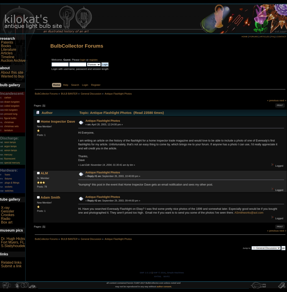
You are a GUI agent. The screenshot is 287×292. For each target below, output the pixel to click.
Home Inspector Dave (58, 121)
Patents (7, 42)
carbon (7, 97)
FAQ (273, 36)
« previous (273, 100)
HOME (244, 36)
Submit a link (11, 266)
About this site (12, 72)
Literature (8, 49)
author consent (164, 286)
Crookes (7, 215)
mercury (8, 154)
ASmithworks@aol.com (249, 212)
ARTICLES (265, 36)
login (83, 59)
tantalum (8, 130)
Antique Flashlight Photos (102, 120)
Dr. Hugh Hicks (13, 239)
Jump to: (247, 248)
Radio (5, 219)
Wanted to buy (12, 76)
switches (9, 191)
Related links (11, 262)
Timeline (7, 57)
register (93, 59)
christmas (9, 122)
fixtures (8, 178)
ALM (44, 173)
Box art (6, 222)
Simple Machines (175, 272)
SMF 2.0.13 (145, 272)
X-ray (5, 208)
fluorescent (9, 158)
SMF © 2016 (159, 272)
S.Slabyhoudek (13, 246)
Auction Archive (13, 60)
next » (282, 100)
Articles (7, 53)
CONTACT (281, 36)
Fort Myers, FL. (13, 242)
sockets (8, 187)
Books (6, 46)
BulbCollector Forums (76, 46)
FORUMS (253, 36)
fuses (7, 174)
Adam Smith (50, 197)
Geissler (7, 211)
